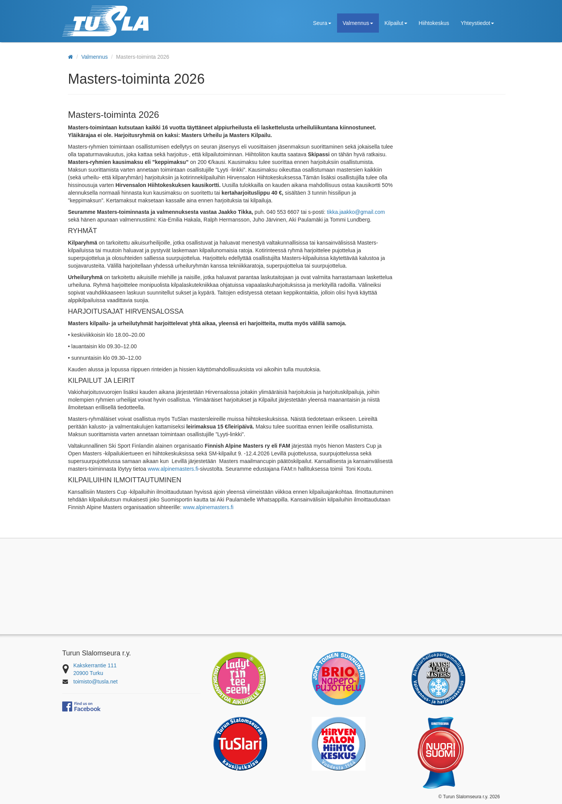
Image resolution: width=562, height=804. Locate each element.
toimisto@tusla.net (95, 681)
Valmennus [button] (358, 23)
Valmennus (94, 57)
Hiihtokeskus (434, 23)
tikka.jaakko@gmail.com (356, 212)
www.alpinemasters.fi (173, 469)
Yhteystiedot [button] (477, 23)
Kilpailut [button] (396, 23)
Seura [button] (322, 23)
